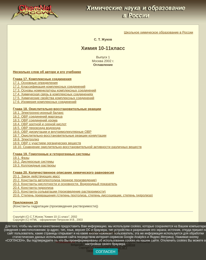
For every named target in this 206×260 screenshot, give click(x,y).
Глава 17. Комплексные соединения (42, 79)
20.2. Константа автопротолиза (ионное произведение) (55, 180)
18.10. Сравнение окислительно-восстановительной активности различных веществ (77, 147)
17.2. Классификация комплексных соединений (49, 86)
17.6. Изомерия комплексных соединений (44, 102)
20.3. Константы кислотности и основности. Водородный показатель (65, 184)
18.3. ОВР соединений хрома (35, 120)
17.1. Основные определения (35, 83)
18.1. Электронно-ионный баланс (38, 113)
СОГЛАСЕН (105, 252)
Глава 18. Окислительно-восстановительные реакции (57, 109)
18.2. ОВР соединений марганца (38, 116)
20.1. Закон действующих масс (36, 176)
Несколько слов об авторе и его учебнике (47, 72)
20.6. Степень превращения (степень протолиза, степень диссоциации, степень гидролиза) (83, 195)
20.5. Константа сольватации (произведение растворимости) (59, 191)
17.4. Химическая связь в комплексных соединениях (53, 94)
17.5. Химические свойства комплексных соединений (53, 98)
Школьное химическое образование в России (158, 32)
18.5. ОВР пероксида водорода (36, 128)
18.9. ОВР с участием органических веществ (47, 143)
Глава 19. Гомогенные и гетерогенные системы (51, 154)
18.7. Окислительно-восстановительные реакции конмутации (59, 135)
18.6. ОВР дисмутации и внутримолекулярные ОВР (52, 132)
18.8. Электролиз (26, 139)
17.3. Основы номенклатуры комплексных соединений (54, 90)
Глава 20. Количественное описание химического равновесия (63, 172)
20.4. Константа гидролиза (33, 188)
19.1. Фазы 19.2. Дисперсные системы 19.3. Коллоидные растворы (34, 161)
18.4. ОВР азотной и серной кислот (40, 124)
